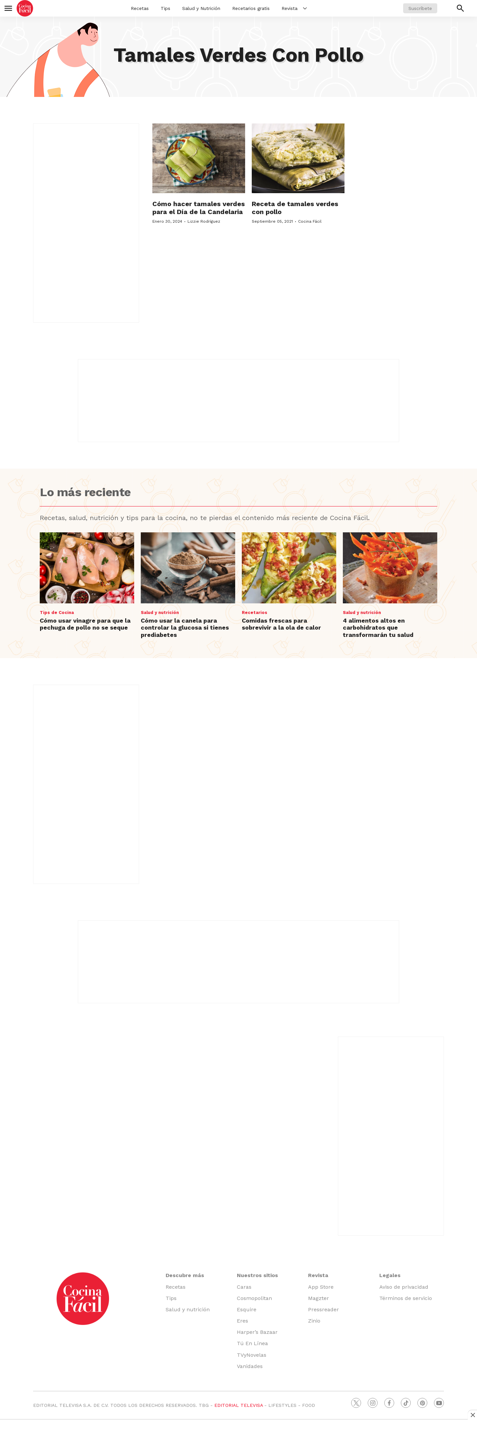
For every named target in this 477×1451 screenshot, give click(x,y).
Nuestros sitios (257, 1275)
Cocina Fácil (310, 221)
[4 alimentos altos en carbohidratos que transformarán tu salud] (390, 567)
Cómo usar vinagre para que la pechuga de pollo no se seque (85, 624)
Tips (165, 8)
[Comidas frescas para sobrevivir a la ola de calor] (289, 567)
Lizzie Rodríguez (203, 221)
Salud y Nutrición (201, 8)
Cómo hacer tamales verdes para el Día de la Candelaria (198, 208)
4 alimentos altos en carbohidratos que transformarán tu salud (378, 627)
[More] (305, 8)
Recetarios (254, 612)
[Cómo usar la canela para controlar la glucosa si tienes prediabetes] (188, 567)
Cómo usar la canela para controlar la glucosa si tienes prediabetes (185, 627)
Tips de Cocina (57, 612)
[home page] (25, 8)
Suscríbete (420, 8)
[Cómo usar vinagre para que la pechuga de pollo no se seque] (87, 567)
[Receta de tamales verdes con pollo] (298, 158)
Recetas (140, 8)
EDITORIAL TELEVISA (238, 1405)
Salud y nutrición (160, 612)
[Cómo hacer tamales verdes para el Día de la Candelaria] (198, 158)
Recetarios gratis (251, 8)
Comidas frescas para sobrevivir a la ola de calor (281, 624)
